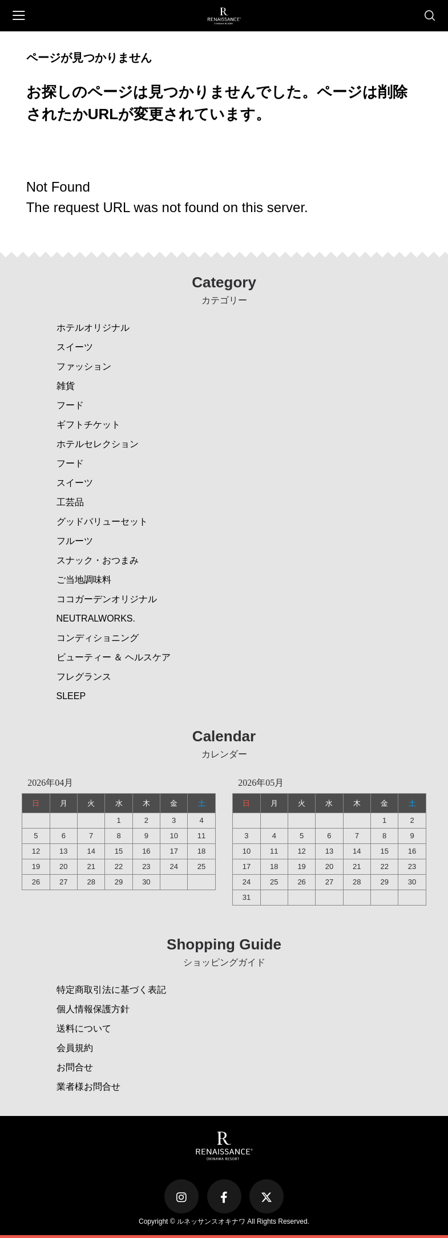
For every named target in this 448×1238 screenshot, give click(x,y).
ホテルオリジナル (93, 327)
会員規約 (74, 1048)
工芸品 (70, 502)
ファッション (83, 366)
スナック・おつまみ (97, 560)
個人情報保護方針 (93, 1009)
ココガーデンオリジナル (106, 599)
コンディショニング (97, 638)
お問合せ (74, 1067)
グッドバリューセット (102, 521)
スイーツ (74, 347)
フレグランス (83, 676)
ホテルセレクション (97, 444)
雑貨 (65, 386)
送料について (83, 1028)
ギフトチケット (88, 424)
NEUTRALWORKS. (95, 618)
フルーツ (74, 541)
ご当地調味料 (83, 580)
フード (70, 405)
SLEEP (71, 696)
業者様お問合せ (88, 1086)
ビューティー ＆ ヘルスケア (113, 657)
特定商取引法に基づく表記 (111, 990)
